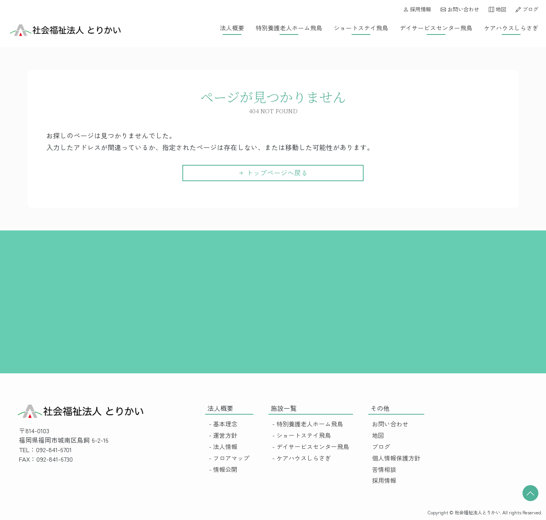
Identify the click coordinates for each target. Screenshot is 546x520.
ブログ (527, 9)
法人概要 (232, 27)
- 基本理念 (223, 424)
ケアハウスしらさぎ (511, 27)
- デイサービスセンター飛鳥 (310, 446)
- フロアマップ (229, 458)
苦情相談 (384, 469)
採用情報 (417, 9)
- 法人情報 (223, 446)
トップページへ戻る (273, 172)
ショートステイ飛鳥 (361, 27)
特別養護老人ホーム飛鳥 (289, 27)
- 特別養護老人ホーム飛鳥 (307, 424)
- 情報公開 (223, 469)
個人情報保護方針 (396, 458)
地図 (497, 9)
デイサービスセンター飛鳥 (436, 27)
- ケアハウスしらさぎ (301, 458)
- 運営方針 (223, 435)
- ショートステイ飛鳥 (301, 435)
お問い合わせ (460, 9)
